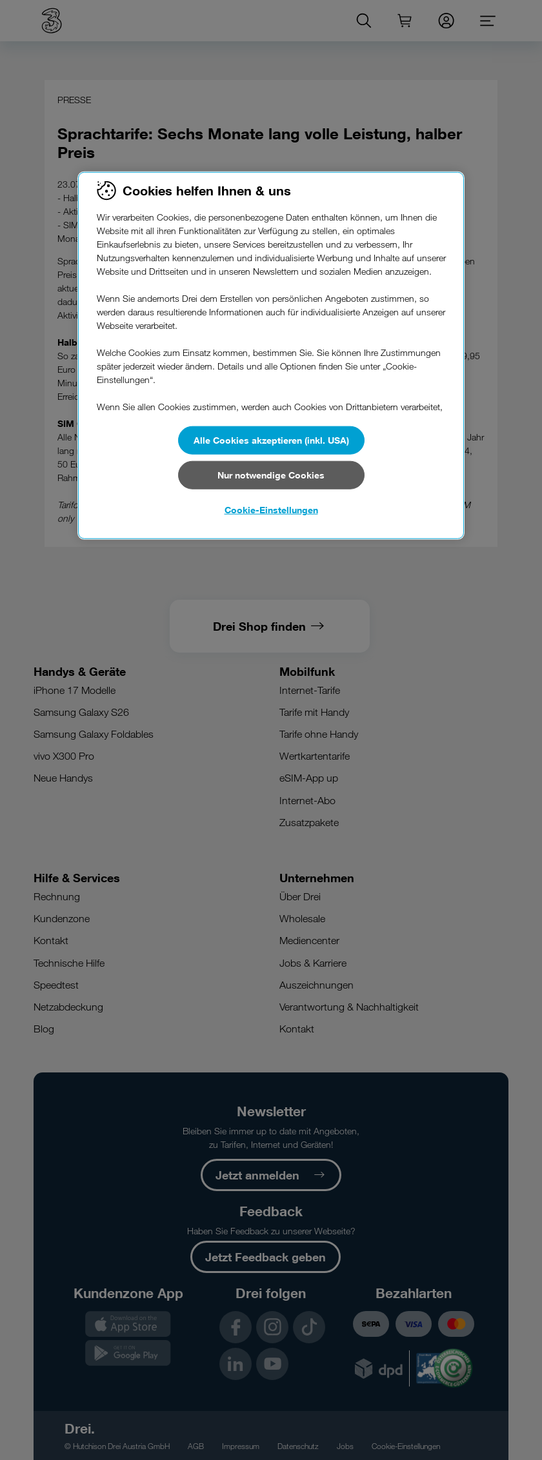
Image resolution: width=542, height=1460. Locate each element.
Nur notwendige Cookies (271, 474)
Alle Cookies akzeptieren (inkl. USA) (271, 439)
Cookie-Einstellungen (271, 509)
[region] (271, 355)
